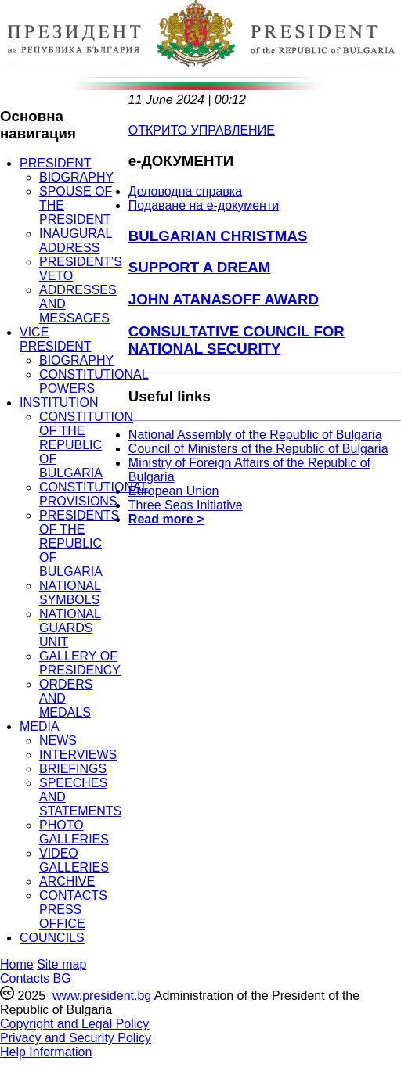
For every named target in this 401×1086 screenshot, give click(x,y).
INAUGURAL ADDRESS (75, 240)
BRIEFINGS (73, 768)
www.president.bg (101, 995)
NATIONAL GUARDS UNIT (70, 628)
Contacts (24, 978)
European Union (173, 491)
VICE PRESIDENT (56, 339)
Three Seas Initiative (185, 505)
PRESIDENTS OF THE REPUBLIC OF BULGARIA (79, 543)
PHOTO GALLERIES (74, 832)
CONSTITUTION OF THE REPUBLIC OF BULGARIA (86, 445)
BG (62, 978)
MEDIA (40, 726)
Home (17, 964)
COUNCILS (52, 937)
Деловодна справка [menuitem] (185, 191)
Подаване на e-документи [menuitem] (203, 205)
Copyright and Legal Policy (74, 1023)
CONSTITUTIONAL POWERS (94, 381)
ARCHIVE (67, 881)
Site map (61, 964)
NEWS (58, 740)
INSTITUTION (59, 402)
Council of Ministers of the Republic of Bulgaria (258, 448)
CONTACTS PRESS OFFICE (73, 909)
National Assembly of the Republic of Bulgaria (255, 434)
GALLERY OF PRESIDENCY (80, 663)
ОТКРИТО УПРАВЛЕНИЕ (201, 130)
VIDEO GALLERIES (74, 860)
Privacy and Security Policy (75, 1038)
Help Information (46, 1052)
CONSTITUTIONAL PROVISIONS (94, 494)
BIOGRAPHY (76, 177)
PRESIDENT (56, 163)
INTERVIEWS (78, 754)
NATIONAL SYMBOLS (70, 592)
